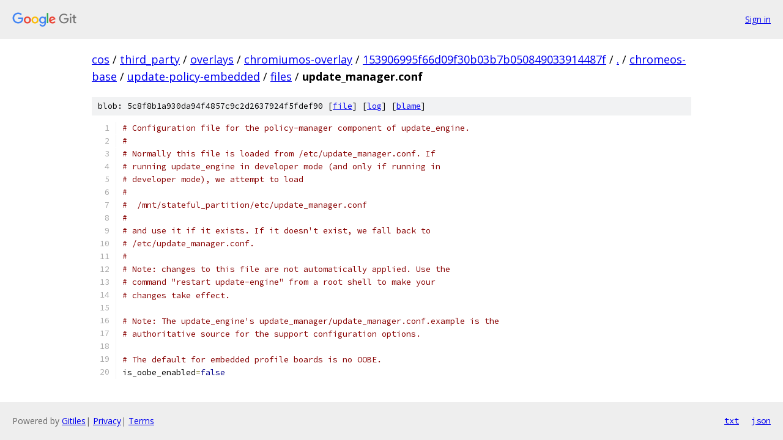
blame (408, 106)
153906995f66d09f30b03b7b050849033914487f (484, 59)
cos (100, 59)
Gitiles (74, 421)
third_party (150, 59)
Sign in (758, 19)
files (281, 76)
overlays (212, 59)
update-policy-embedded (193, 76)
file (342, 106)
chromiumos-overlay (298, 59)
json (761, 420)
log (374, 106)
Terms (141, 421)
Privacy (107, 421)
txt (731, 420)
